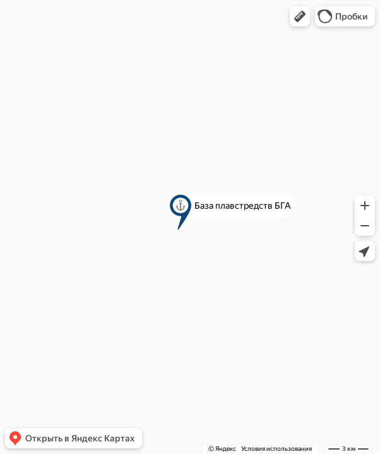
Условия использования (276, 448)
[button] (300, 16)
